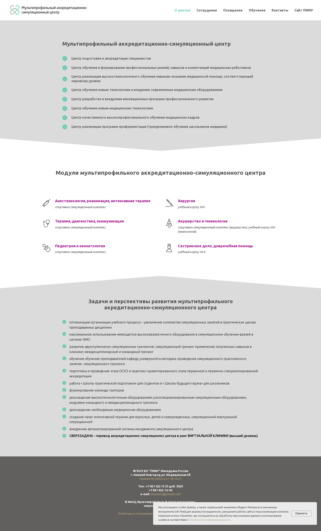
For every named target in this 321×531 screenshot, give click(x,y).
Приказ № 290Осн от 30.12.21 (161, 478)
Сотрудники (207, 10)
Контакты (280, 10)
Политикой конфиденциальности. (210, 519)
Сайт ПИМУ (303, 10)
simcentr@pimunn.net (165, 494)
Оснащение (233, 10)
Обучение (257, 10)
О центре (182, 10)
